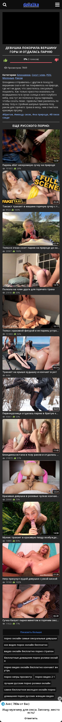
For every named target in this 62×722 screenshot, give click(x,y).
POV (48, 74)
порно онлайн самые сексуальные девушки (30, 638)
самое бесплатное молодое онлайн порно (29, 689)
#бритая (7, 114)
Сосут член (38, 74)
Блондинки (23, 74)
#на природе (40, 114)
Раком (19, 78)
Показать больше (31, 632)
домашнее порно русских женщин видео (29, 696)
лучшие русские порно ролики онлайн (27, 683)
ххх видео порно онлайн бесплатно (25, 644)
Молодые (8, 78)
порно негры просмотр (18, 676)
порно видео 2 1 (45, 676)
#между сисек (22, 114)
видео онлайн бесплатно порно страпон (29, 651)
